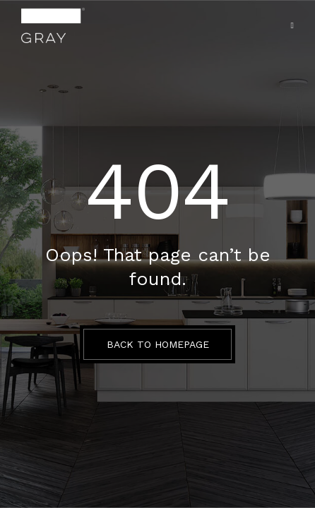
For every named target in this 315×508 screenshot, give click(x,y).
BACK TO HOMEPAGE (158, 344)
